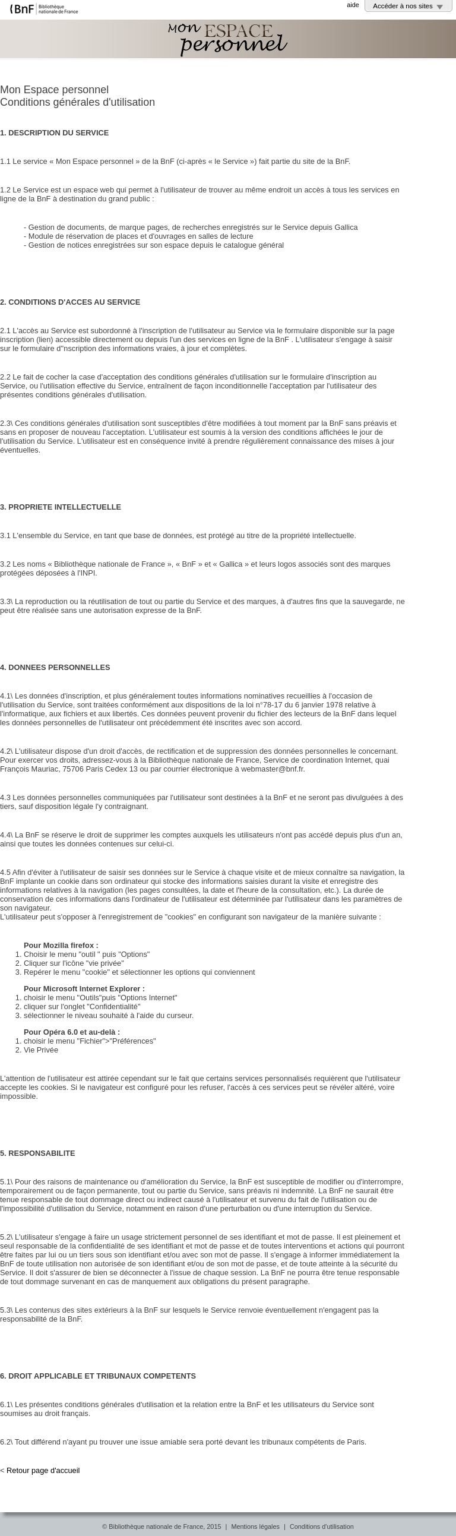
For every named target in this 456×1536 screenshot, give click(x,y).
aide (353, 4)
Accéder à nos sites (403, 6)
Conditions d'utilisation (322, 1526)
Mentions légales (255, 1526)
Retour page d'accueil (43, 1470)
